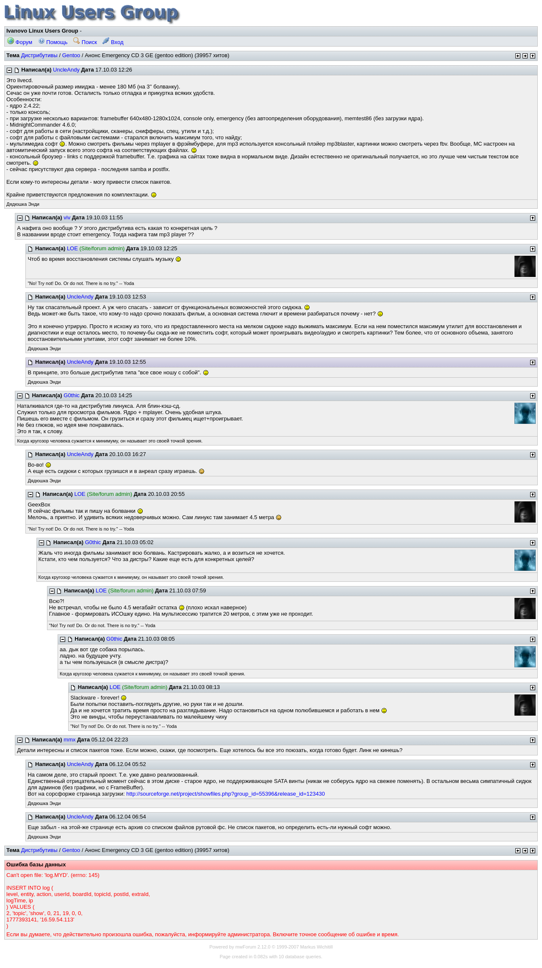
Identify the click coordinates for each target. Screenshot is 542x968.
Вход (112, 42)
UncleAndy (66, 69)
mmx (69, 739)
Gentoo (71, 55)
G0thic (72, 395)
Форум (19, 42)
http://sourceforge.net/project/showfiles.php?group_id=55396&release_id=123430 (225, 794)
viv (67, 217)
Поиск (85, 42)
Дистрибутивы (39, 55)
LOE (72, 248)
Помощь (53, 42)
